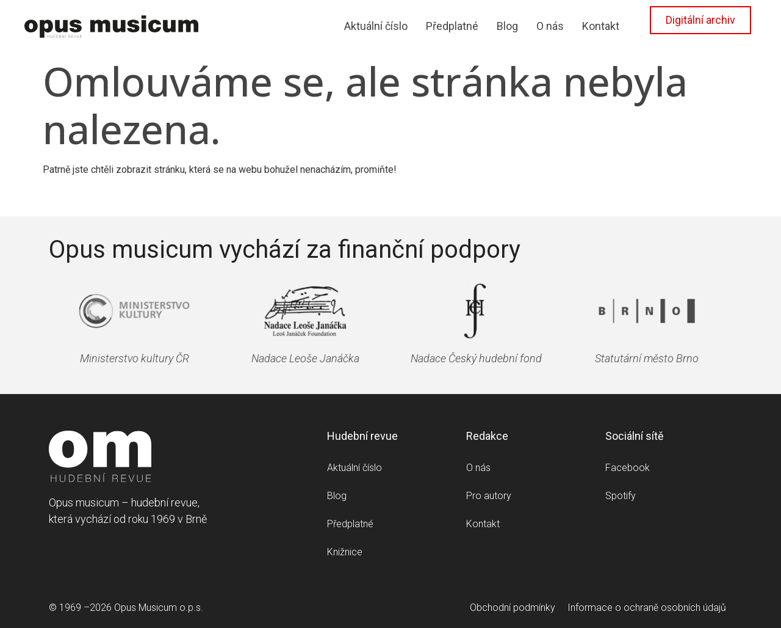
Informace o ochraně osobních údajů (646, 607)
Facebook (627, 467)
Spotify (620, 496)
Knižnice (344, 552)
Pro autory (488, 496)
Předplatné (452, 26)
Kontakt (600, 26)
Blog (507, 26)
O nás (550, 26)
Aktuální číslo (376, 26)
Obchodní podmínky (512, 607)
